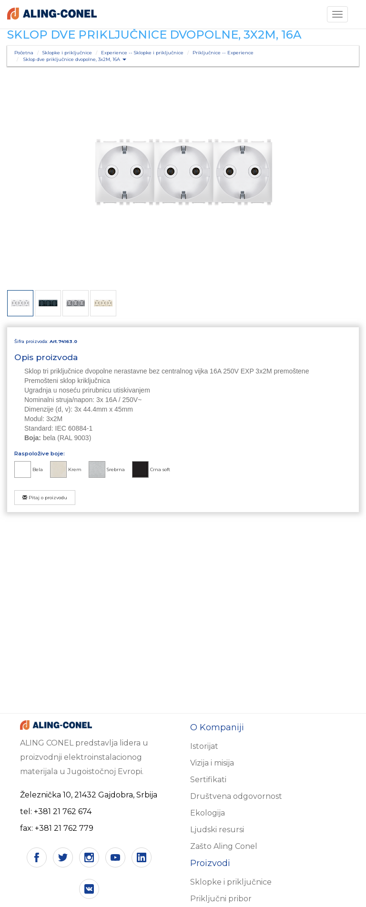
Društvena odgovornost (236, 796)
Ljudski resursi (217, 829)
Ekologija (207, 812)
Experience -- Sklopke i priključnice (142, 52)
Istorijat (204, 746)
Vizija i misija (212, 762)
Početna (23, 52)
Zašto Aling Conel (223, 846)
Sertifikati (208, 779)
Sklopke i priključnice (67, 52)
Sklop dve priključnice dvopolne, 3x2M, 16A (74, 59)
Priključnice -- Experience (223, 52)
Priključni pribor (221, 898)
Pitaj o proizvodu (44, 497)
